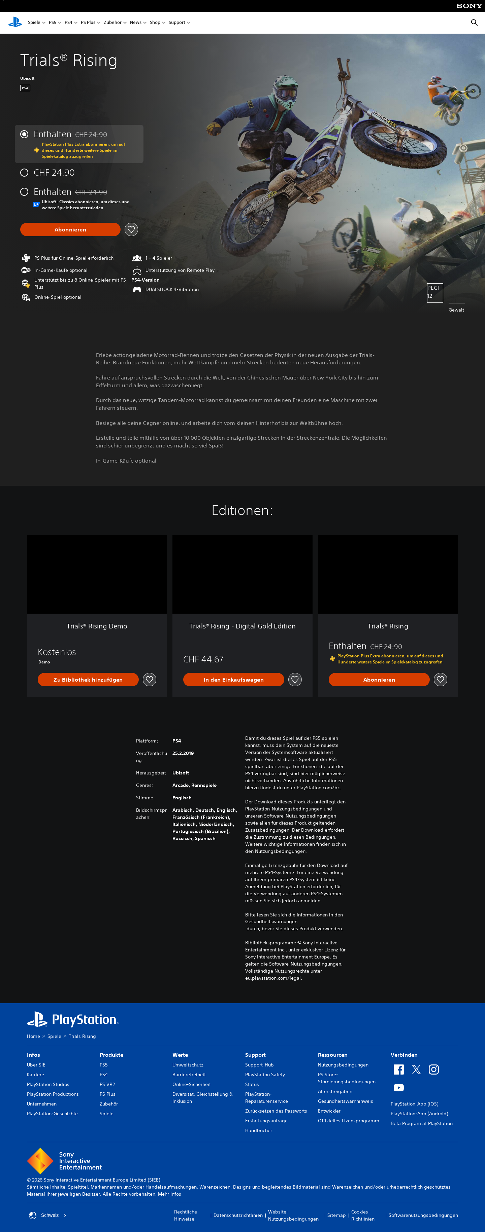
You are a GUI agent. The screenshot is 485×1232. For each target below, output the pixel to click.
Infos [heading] (33, 1054)
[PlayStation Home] (15, 23)
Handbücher (258, 1130)
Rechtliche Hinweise (185, 1215)
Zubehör (113, 23)
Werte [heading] (180, 1054)
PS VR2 (107, 1084)
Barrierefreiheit (189, 1075)
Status (252, 1084)
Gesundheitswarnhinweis (345, 1101)
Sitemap (336, 1215)
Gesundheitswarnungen (271, 921)
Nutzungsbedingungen (343, 1065)
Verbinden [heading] (404, 1054)
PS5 (52, 23)
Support (177, 23)
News (135, 23)
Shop (155, 23)
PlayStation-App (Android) (419, 1114)
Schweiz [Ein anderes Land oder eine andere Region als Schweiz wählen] (48, 1215)
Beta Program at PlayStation (422, 1123)
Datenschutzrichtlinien (238, 1215)
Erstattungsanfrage (266, 1121)
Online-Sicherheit (191, 1084)
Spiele (34, 23)
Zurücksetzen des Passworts (276, 1111)
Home (33, 1036)
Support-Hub (259, 1065)
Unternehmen (42, 1104)
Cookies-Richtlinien (363, 1215)
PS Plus (88, 23)
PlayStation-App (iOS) (414, 1104)
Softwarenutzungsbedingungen (423, 1215)
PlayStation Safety (265, 1075)
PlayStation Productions (53, 1094)
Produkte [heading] (111, 1054)
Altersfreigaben (335, 1091)
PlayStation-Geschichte (52, 1114)
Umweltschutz (187, 1065)
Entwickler (329, 1111)
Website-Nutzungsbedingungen (293, 1215)
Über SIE (36, 1065)
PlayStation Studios (48, 1084)
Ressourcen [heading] (333, 1054)
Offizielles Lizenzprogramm (348, 1121)
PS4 (68, 23)
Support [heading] (255, 1054)
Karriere (35, 1075)
